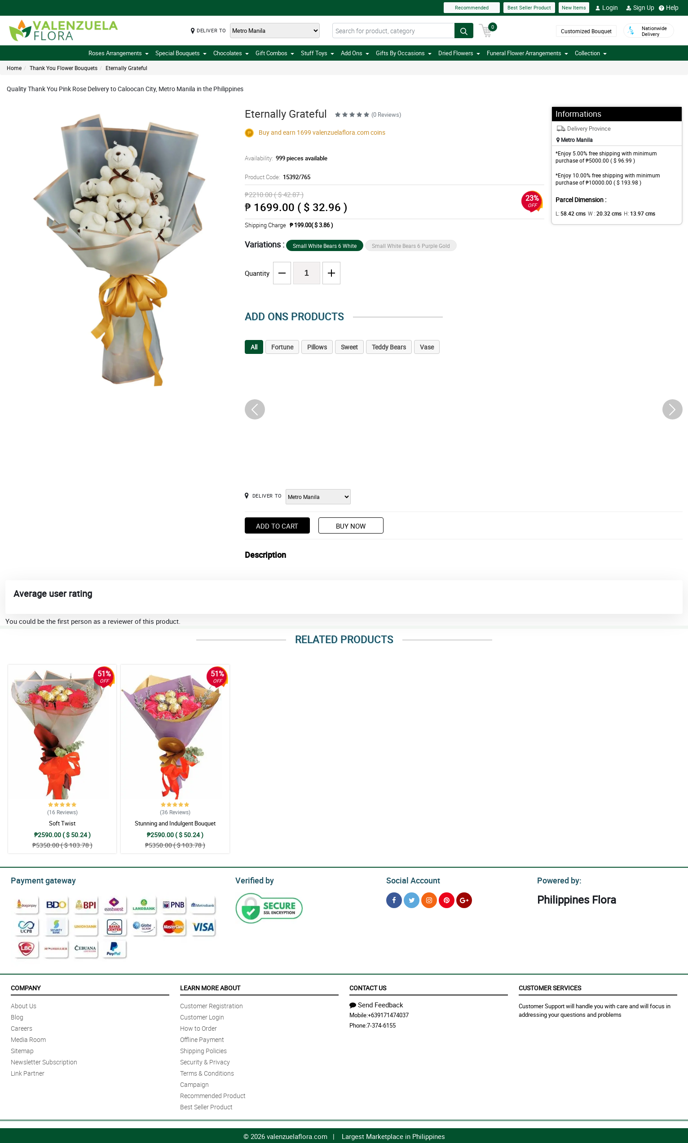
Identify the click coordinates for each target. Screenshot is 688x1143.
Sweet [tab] (349, 347)
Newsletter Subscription (44, 1060)
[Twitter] (411, 899)
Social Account (410, 879)
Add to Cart (277, 525)
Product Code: (276, 177)
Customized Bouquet (586, 31)
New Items (574, 7)
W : (600, 213)
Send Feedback (376, 1003)
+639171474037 (388, 1014)
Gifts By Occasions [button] (404, 53)
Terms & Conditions (207, 1072)
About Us (23, 1004)
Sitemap (22, 1049)
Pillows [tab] (317, 347)
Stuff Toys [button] (317, 53)
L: (569, 213)
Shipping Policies (203, 1049)
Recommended (472, 7)
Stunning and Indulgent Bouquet (175, 823)
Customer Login (202, 1015)
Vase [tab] (427, 347)
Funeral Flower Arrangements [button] (527, 53)
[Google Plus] (464, 899)
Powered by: (557, 879)
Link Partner (27, 1072)
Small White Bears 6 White (325, 245)
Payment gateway (39, 879)
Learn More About (210, 986)
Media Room (28, 1038)
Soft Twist (62, 823)
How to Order (198, 1027)
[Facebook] (394, 899)
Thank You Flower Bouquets (63, 67)
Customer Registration (211, 1004)
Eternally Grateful (126, 67)
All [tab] (254, 347)
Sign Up (640, 8)
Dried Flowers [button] (459, 53)
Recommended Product (213, 1094)
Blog (17, 1015)
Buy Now (351, 525)
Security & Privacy (205, 1060)
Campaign (194, 1083)
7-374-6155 (381, 1024)
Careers (21, 1027)
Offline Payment (202, 1038)
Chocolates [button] (231, 53)
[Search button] (463, 30)
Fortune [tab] (282, 347)
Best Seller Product (529, 7)
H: (632, 213)
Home (14, 67)
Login (606, 8)
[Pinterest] (446, 899)
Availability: (284, 158)
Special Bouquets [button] (181, 53)
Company (25, 986)
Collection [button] (591, 53)
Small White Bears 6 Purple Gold (411, 245)
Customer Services (550, 986)
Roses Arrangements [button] (118, 53)
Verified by (253, 879)
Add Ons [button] (355, 53)
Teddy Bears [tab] (389, 347)
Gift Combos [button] (275, 53)
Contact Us (367, 986)
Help (669, 8)
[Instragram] (429, 899)
